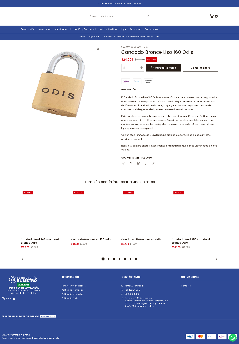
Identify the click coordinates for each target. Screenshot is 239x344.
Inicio (82, 37)
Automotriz (136, 29)
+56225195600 (130, 289)
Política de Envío (70, 298)
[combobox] (119, 16)
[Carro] (213, 16)
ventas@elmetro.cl (132, 285)
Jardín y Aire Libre (108, 29)
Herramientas (45, 29)
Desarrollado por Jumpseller (46, 338)
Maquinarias (61, 29)
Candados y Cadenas (113, 37)
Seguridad (94, 37)
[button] (103, 259)
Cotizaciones (151, 29)
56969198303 (130, 294)
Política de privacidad (72, 294)
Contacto (186, 285)
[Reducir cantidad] (124, 67)
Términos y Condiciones (74, 285)
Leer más (137, 3)
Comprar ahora (200, 67)
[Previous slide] (23, 259)
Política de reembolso (73, 289)
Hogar (124, 29)
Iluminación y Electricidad (83, 29)
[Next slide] (216, 259)
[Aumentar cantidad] (141, 67)
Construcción (27, 29)
